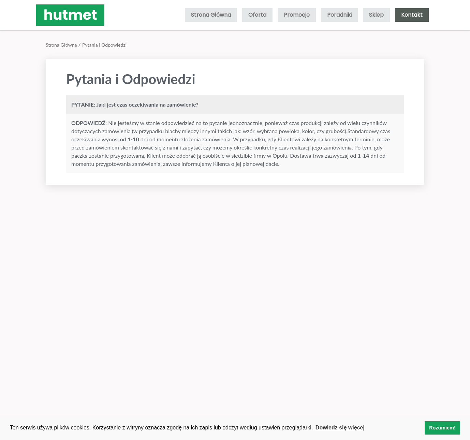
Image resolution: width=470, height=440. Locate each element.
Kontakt (412, 15)
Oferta (257, 15)
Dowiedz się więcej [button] (340, 427)
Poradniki (339, 15)
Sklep (376, 15)
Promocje (297, 15)
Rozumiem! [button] (442, 427)
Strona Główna (211, 15)
